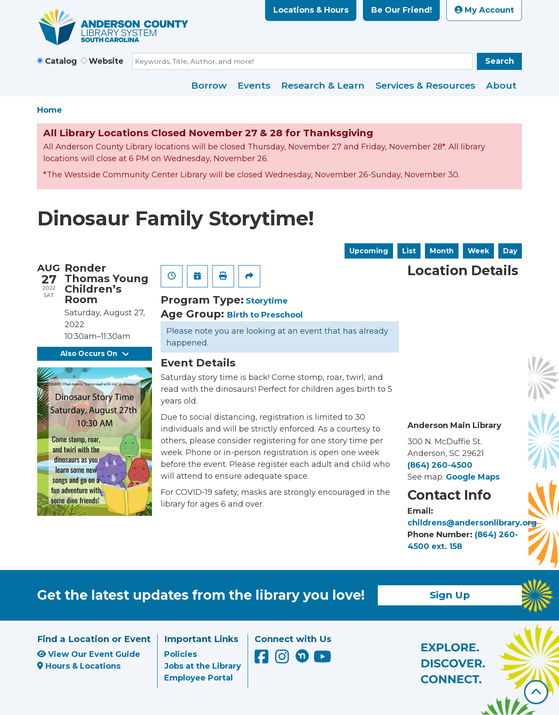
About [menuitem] (501, 85)
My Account (484, 10)
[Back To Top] (536, 692)
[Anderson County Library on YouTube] (322, 660)
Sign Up (450, 595)
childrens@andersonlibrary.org (472, 523)
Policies (180, 654)
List (409, 251)
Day (510, 251)
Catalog (61, 61)
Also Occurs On (94, 353)
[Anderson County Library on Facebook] (263, 660)
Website (106, 61)
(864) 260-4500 (440, 465)
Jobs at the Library (202, 666)
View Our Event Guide (88, 654)
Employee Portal (198, 678)
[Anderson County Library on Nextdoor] (302, 656)
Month (442, 251)
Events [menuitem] (254, 85)
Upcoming (368, 251)
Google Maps (473, 477)
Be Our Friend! (401, 10)
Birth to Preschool (265, 315)
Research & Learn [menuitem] (323, 85)
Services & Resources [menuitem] (425, 85)
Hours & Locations (79, 666)
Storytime (267, 301)
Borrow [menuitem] (209, 85)
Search (499, 61)
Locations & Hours (311, 10)
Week (478, 251)
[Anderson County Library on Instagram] (283, 660)
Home (49, 110)
